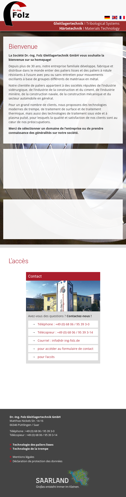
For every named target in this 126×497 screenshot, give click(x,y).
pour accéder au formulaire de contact (65, 349)
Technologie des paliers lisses (33, 445)
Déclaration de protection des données (37, 461)
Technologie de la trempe (30, 449)
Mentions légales (23, 457)
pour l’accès (46, 357)
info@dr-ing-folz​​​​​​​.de (66, 340)
